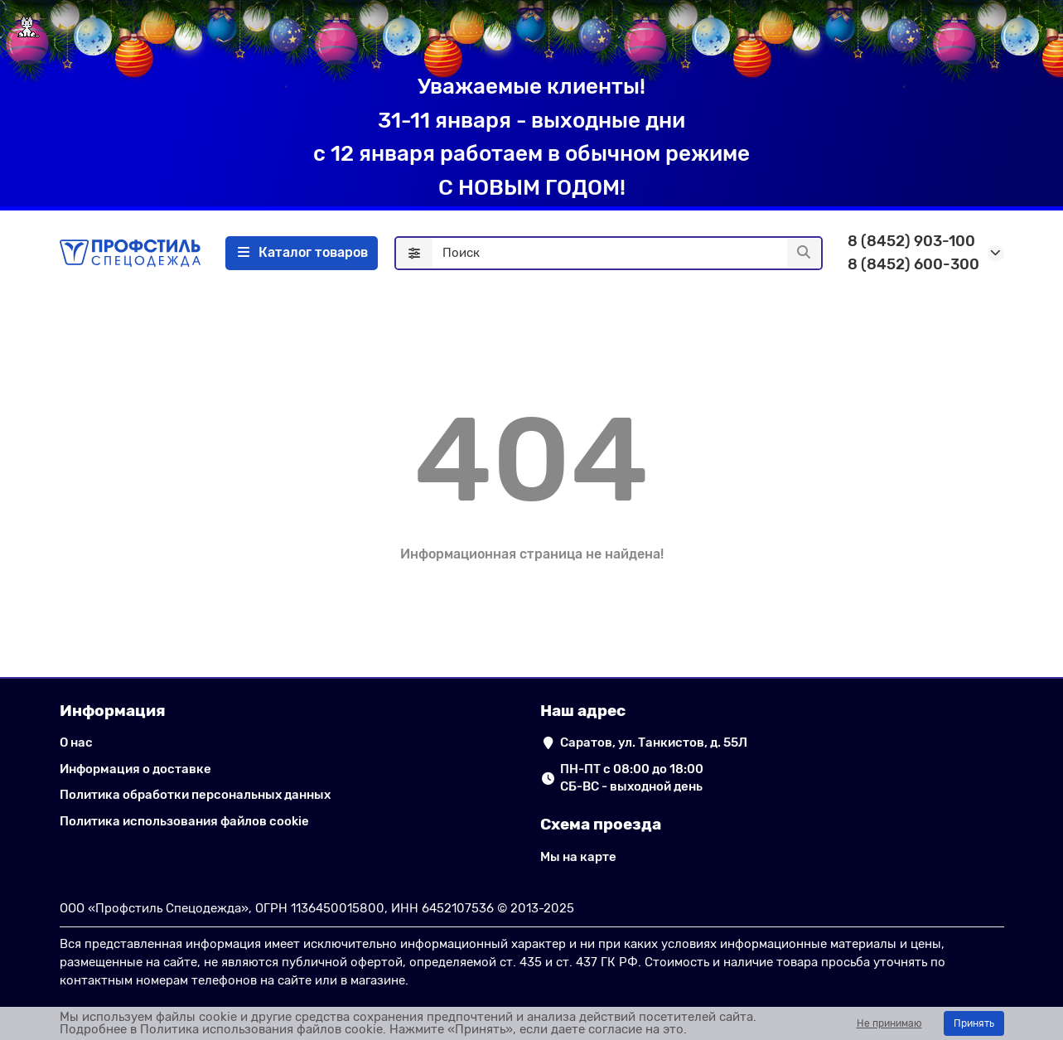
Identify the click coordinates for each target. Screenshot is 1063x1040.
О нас (76, 742)
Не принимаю (889, 1023)
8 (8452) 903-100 (911, 241)
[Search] (626, 253)
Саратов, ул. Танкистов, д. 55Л (653, 742)
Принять (974, 1023)
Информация (113, 710)
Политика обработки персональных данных (195, 794)
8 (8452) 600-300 (913, 264)
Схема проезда (600, 824)
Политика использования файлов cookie (184, 821)
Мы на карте (578, 856)
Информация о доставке (135, 769)
